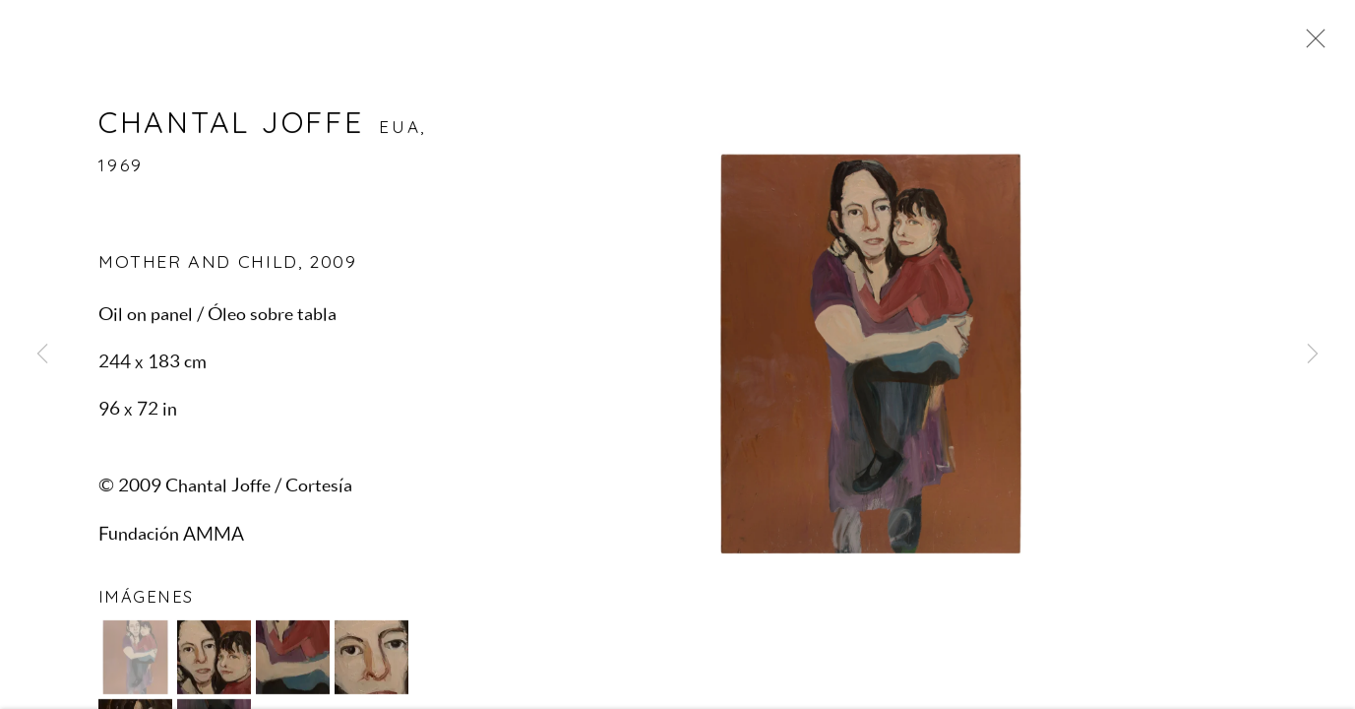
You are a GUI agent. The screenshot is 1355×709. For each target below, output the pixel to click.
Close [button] (1310, 44)
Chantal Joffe (230, 125)
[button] (135, 660)
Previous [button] (42, 354)
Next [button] (1312, 354)
